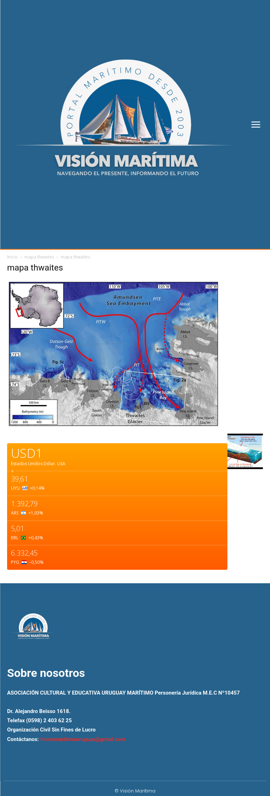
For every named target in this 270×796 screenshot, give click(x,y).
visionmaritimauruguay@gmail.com (82, 739)
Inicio (12, 257)
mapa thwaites (39, 257)
